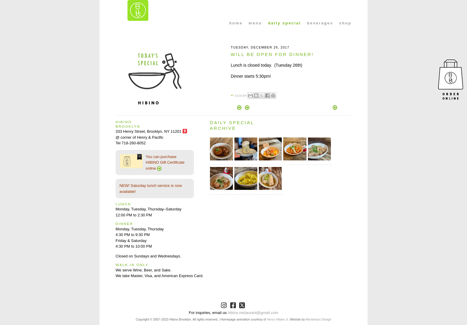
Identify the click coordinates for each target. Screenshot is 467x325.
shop (345, 23)
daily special (284, 23)
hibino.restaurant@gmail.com (253, 312)
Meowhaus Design (318, 319)
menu (255, 23)
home (236, 23)
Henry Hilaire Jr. (278, 319)
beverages (320, 23)
